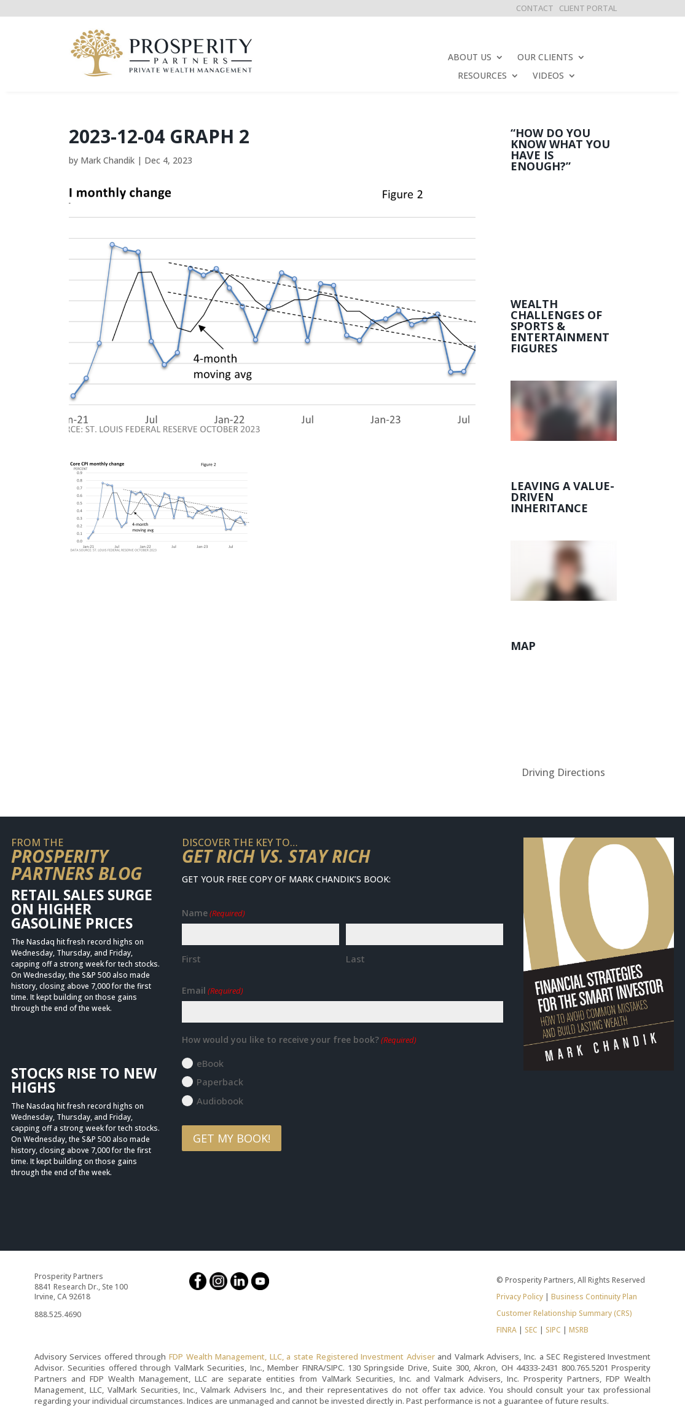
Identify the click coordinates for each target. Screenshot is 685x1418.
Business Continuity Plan (594, 1296)
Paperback (220, 1081)
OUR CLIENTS (545, 58)
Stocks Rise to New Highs (84, 1080)
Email (212, 990)
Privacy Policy (519, 1296)
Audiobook (220, 1101)
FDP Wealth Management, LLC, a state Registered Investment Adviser (302, 1356)
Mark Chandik (107, 160)
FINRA (506, 1330)
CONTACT (535, 8)
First (191, 959)
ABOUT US (469, 58)
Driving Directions (563, 772)
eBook (210, 1063)
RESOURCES (482, 76)
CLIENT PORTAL (588, 8)
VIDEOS (548, 76)
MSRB (578, 1330)
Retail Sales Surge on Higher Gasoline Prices (81, 909)
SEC (531, 1330)
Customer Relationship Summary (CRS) (564, 1313)
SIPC (553, 1330)
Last (355, 959)
